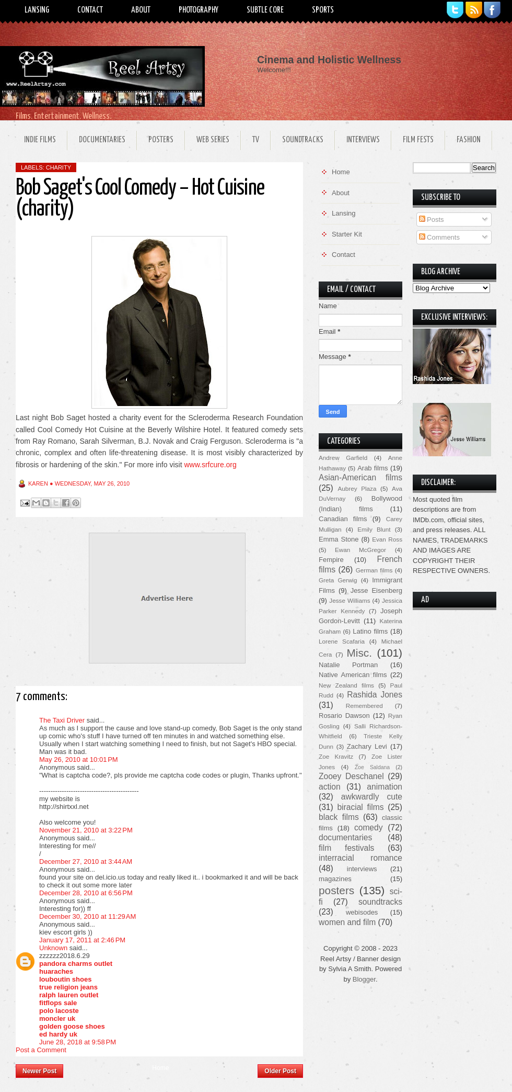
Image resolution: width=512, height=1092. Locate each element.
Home (160, 1068)
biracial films (360, 807)
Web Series (212, 140)
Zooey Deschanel (351, 776)
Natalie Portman (348, 665)
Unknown (53, 948)
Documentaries (102, 140)
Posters (160, 140)
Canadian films (343, 519)
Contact (90, 10)
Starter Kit (347, 234)
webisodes (362, 912)
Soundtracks (302, 140)
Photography (198, 10)
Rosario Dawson (344, 715)
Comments (439, 237)
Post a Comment (41, 1050)
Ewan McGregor (360, 549)
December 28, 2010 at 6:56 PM (86, 893)
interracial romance (360, 857)
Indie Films (40, 140)
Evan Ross (387, 539)
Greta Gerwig (338, 580)
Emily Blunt (373, 529)
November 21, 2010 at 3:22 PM (86, 830)
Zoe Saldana (372, 767)
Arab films (372, 468)
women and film (347, 922)
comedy (368, 827)
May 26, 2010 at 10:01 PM (78, 759)
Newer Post (39, 1071)
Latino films (370, 631)
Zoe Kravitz (336, 756)
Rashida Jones (374, 694)
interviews (362, 869)
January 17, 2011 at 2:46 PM (82, 940)
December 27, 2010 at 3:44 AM (85, 861)
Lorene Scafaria (342, 641)
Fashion (469, 140)
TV (255, 140)
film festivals (346, 847)
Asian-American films (360, 477)
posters (336, 890)
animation (384, 786)
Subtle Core (265, 10)
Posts (431, 219)
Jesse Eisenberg (376, 590)
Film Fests (418, 140)
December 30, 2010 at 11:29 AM (87, 916)
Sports (323, 10)
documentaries (345, 837)
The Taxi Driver (62, 720)
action (330, 786)
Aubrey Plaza (357, 488)
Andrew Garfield (343, 457)
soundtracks (380, 901)
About (140, 10)
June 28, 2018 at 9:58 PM (77, 1042)
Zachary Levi (367, 746)
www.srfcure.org (210, 464)
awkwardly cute (371, 796)
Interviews (363, 140)
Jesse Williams (349, 600)
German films (374, 570)
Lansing (37, 10)
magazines (335, 879)
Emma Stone (338, 539)
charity (58, 167)
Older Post (280, 1071)
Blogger (364, 979)
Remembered (364, 705)
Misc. (359, 653)
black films (339, 817)
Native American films (353, 675)
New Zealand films (346, 685)
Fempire (331, 560)
